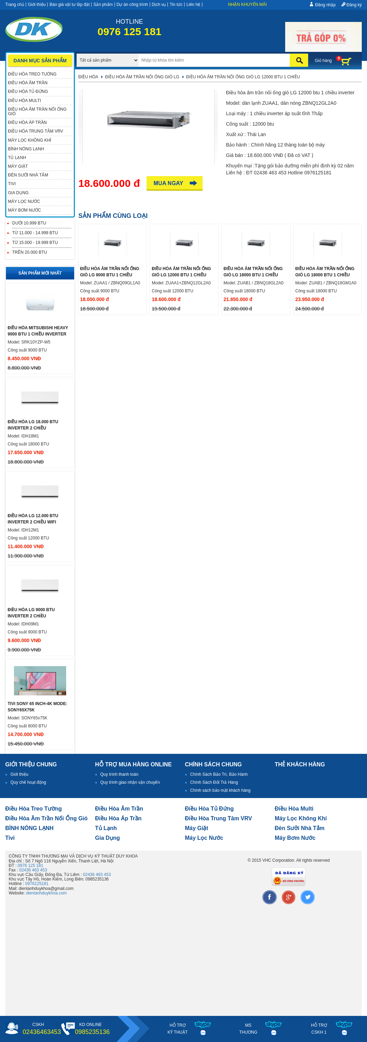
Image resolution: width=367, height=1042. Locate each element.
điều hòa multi (294, 809)
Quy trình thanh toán (119, 774)
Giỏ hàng (323, 60)
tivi (10, 838)
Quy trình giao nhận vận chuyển (130, 782)
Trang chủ (14, 4)
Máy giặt (196, 828)
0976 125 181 (30, 865)
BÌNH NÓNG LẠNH (29, 828)
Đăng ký (354, 4)
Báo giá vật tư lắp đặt (69, 4)
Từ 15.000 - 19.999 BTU (35, 242)
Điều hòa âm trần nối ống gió (46, 818)
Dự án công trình (132, 4)
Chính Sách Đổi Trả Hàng (214, 782)
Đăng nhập (325, 4)
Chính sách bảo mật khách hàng (220, 790)
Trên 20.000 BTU (29, 252)
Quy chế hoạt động (28, 782)
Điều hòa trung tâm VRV (218, 818)
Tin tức (176, 4)
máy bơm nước (295, 838)
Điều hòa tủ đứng (209, 809)
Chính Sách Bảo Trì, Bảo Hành (219, 774)
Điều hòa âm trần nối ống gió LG (142, 76)
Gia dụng (107, 838)
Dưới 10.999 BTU (29, 223)
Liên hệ (193, 4)
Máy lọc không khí (301, 818)
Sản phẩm (102, 4)
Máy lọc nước (204, 838)
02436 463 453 (33, 870)
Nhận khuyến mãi (247, 4)
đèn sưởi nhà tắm (300, 828)
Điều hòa (88, 76)
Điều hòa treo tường (33, 809)
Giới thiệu (37, 4)
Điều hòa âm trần (119, 809)
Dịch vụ (159, 4)
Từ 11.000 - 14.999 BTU (35, 232)
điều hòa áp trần (118, 818)
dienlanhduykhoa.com (46, 893)
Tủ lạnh (106, 828)
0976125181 (36, 883)
